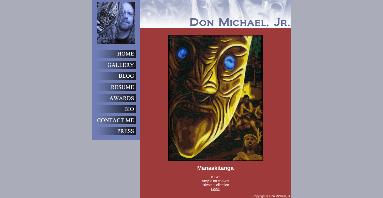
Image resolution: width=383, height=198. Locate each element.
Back (215, 189)
